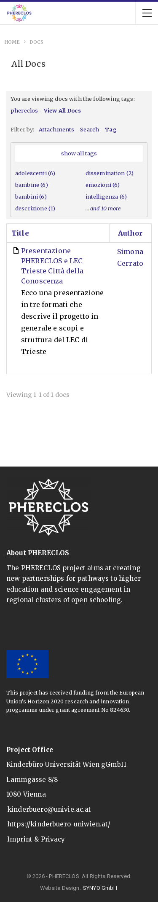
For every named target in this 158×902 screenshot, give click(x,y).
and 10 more (105, 208)
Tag (110, 129)
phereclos (24, 110)
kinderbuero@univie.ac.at (49, 809)
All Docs (28, 64)
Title (20, 233)
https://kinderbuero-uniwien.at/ (59, 824)
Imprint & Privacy (36, 839)
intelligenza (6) (106, 196)
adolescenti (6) (35, 173)
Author (130, 233)
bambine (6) (31, 184)
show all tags (79, 153)
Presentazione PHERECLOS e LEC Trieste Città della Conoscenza (52, 265)
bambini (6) (31, 196)
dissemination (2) (110, 173)
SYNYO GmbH (100, 888)
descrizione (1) (35, 208)
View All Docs (62, 110)
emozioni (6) (103, 184)
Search (89, 129)
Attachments (57, 129)
